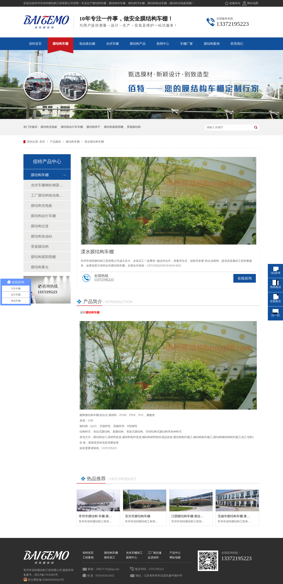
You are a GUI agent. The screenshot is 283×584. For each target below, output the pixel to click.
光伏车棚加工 (134, 552)
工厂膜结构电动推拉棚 (47, 195)
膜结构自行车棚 (43, 216)
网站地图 (252, 3)
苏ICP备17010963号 (46, 574)
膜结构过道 (40, 226)
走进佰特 (153, 557)
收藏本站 (234, 3)
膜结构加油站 (41, 236)
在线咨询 (245, 278)
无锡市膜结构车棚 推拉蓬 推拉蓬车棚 (244, 516)
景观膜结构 (134, 126)
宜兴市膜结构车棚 (137, 516)
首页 (42, 141)
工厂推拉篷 (154, 552)
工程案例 (88, 557)
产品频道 (56, 141)
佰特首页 (88, 552)
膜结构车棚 (73, 141)
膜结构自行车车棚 (72, 126)
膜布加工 (109, 557)
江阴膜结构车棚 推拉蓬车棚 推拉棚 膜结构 (200, 516)
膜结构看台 (40, 267)
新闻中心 (131, 557)
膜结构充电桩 (49, 126)
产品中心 (175, 552)
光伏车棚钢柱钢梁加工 (47, 185)
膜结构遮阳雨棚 (113, 126)
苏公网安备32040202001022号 (43, 579)
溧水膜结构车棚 (94, 141)
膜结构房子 (93, 126)
